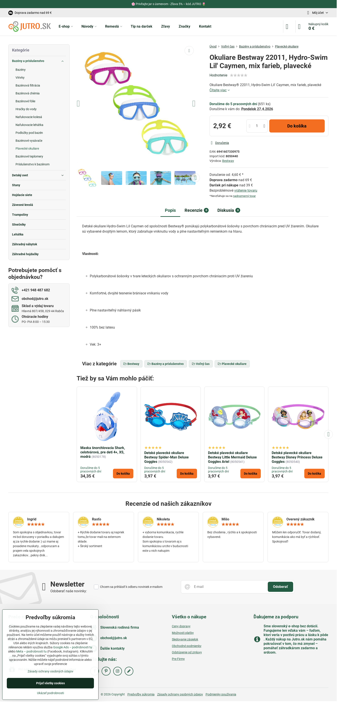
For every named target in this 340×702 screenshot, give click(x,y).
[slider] (238, 75)
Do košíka (297, 126)
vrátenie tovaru (245, 190)
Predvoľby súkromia (141, 694)
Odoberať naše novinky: (68, 591)
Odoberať (280, 587)
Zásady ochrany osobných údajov (180, 694)
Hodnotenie (218, 75)
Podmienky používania (221, 694)
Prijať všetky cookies (50, 683)
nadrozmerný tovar (244, 196)
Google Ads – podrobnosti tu (72, 647)
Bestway (228, 161)
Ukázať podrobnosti (50, 693)
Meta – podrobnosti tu (31, 651)
